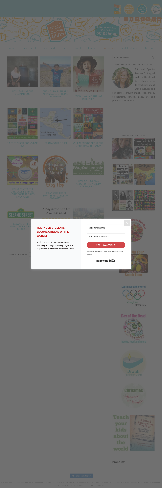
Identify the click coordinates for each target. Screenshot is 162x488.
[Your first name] (106, 228)
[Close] (127, 223)
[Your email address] (106, 236)
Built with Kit (105, 260)
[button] (56, 258)
